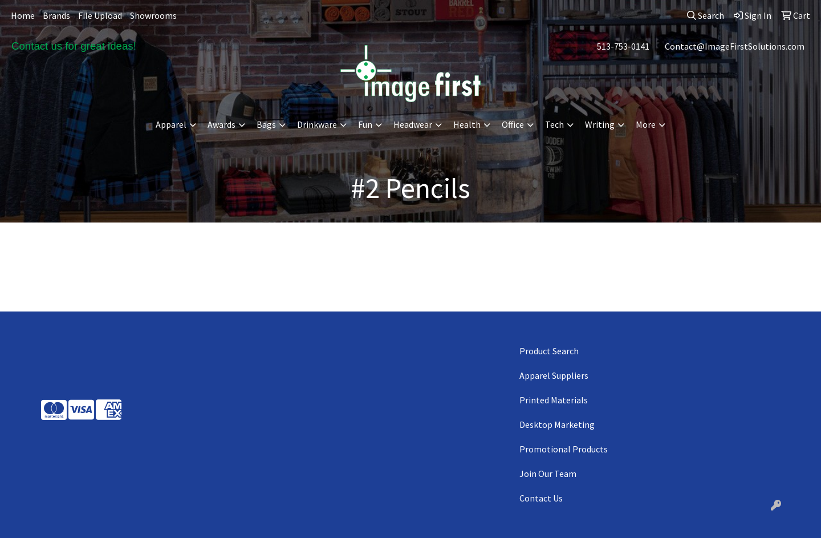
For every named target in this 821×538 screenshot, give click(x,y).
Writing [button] (600, 124)
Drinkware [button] (317, 124)
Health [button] (467, 124)
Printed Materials (553, 400)
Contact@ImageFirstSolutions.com (734, 46)
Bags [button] (266, 124)
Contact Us (541, 498)
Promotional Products (563, 449)
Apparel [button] (171, 124)
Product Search (549, 351)
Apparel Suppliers (553, 375)
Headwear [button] (412, 124)
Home (23, 15)
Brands (56, 15)
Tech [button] (554, 124)
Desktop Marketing (557, 424)
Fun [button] (365, 124)
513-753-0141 (623, 46)
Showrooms (153, 15)
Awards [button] (221, 124)
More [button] (646, 124)
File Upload (100, 15)
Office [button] (513, 124)
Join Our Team (547, 473)
